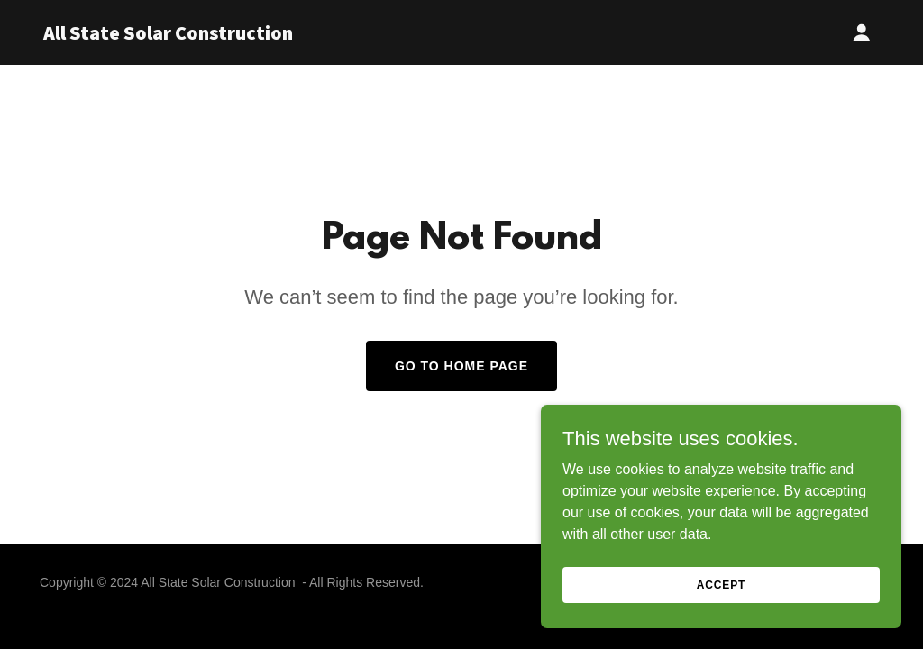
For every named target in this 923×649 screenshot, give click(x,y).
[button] (862, 32)
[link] (189, 34)
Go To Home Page (461, 366)
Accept (721, 584)
